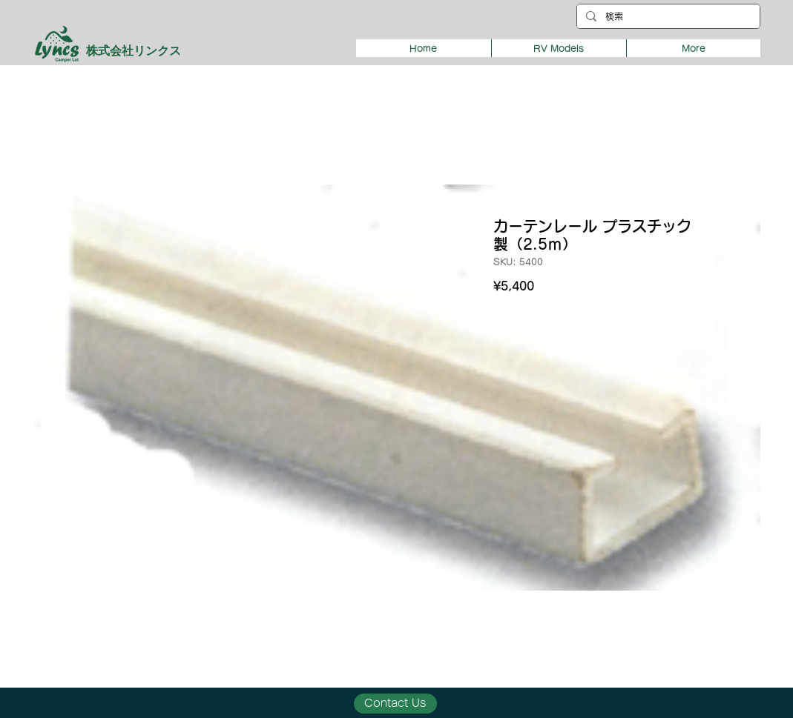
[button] (558, 48)
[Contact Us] (395, 704)
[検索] (666, 16)
